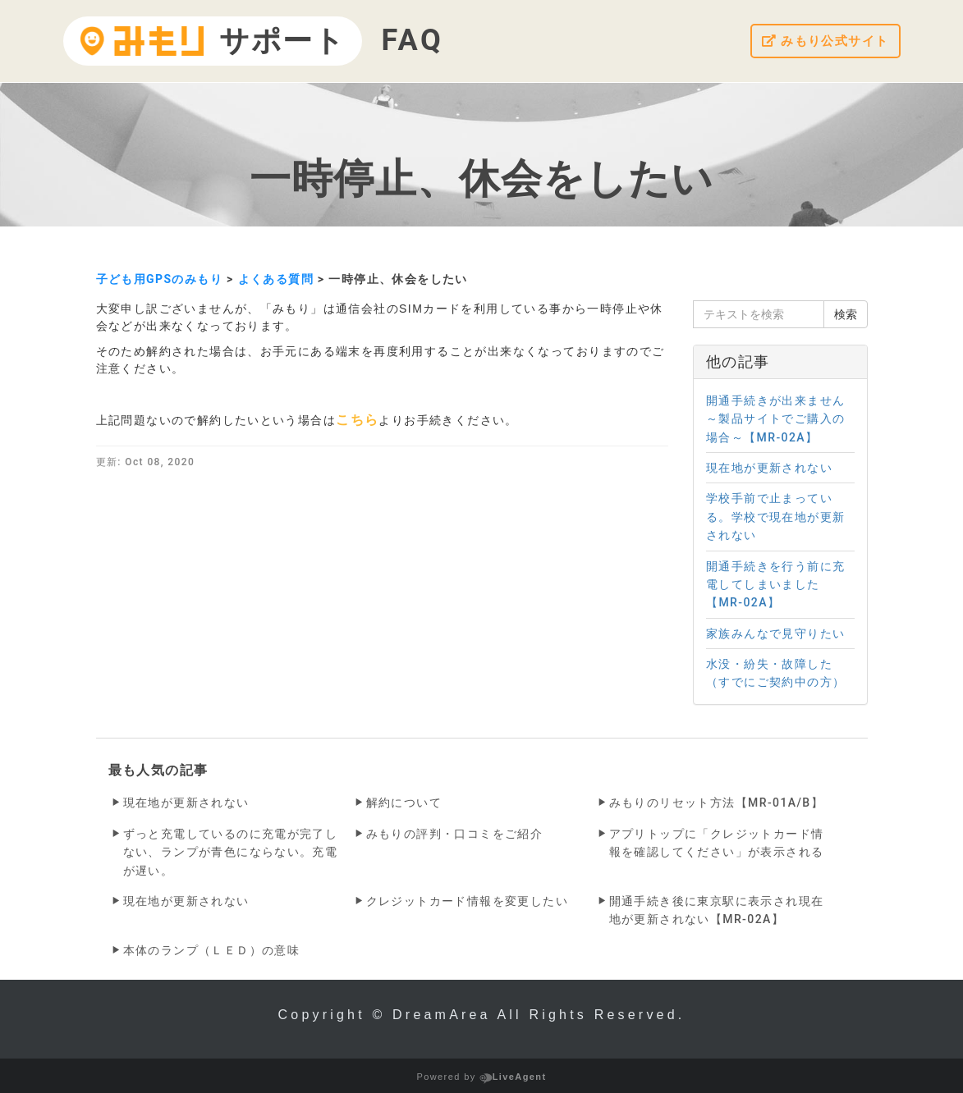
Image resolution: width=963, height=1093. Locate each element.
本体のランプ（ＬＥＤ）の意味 (211, 950)
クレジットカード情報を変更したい (467, 901)
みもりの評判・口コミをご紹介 (454, 833)
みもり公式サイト (821, 41)
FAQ (412, 40)
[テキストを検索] (758, 314)
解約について (404, 802)
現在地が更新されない (186, 802)
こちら (357, 420)
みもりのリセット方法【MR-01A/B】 (716, 802)
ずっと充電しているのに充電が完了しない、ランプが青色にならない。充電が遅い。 (230, 852)
